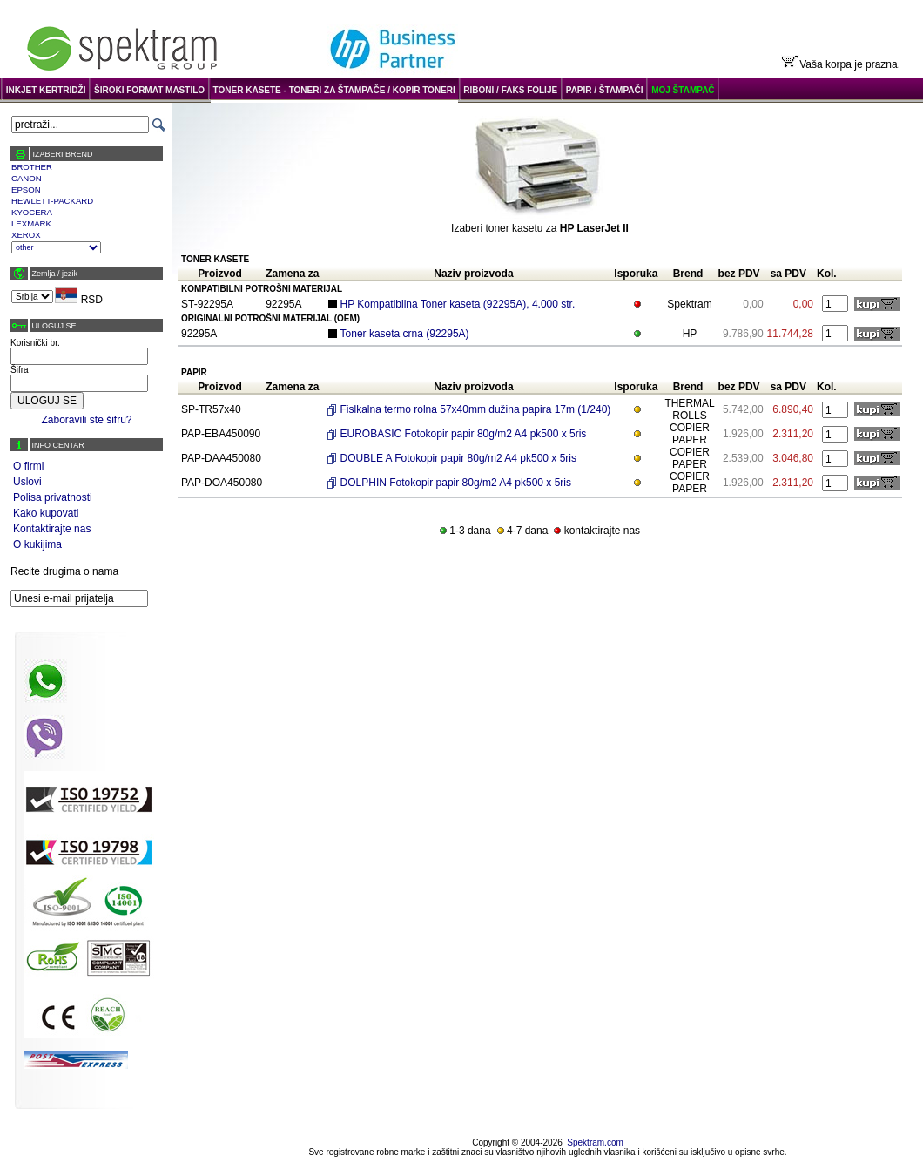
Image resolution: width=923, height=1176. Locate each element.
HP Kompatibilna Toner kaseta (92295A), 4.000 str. (458, 304)
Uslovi (27, 482)
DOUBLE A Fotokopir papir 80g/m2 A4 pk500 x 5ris (458, 458)
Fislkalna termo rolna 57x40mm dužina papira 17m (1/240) (475, 409)
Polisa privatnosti (52, 497)
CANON (26, 178)
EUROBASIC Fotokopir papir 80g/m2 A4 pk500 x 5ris (463, 434)
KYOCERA (31, 212)
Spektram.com (595, 1142)
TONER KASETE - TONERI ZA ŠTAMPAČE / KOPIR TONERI (334, 90)
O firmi (28, 466)
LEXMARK (31, 223)
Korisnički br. (35, 343)
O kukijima (37, 544)
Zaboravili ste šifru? (86, 420)
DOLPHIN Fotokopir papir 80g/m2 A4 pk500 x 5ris (455, 482)
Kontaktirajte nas (52, 529)
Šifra (19, 370)
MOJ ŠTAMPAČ (682, 90)
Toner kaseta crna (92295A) (404, 334)
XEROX (26, 235)
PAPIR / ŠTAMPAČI (604, 90)
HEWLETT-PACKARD (52, 201)
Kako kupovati (45, 513)
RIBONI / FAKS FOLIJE (510, 90)
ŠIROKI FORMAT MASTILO (149, 90)
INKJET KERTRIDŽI (46, 90)
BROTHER (31, 167)
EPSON (26, 189)
